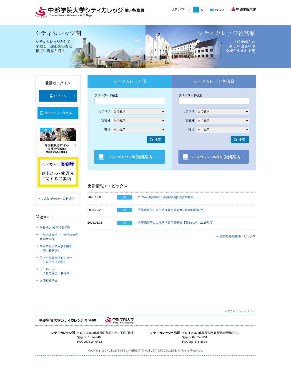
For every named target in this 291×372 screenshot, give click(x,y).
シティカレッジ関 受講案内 (129, 157)
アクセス (217, 9)
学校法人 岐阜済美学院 (55, 227)
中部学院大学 (243, 9)
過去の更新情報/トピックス (237, 236)
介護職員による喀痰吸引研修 (58, 140)
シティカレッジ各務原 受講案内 (213, 157)
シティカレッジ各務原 (201, 46)
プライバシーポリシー (241, 311)
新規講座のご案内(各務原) (58, 172)
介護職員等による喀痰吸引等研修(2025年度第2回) (171, 210)
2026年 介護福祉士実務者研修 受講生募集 (165, 197)
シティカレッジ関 (90, 46)
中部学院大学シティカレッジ (89, 12)
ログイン (58, 96)
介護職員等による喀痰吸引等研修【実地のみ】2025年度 (175, 222)
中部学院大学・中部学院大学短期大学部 (119, 320)
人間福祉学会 (49, 280)
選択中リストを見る (58, 113)
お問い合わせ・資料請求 (58, 198)
